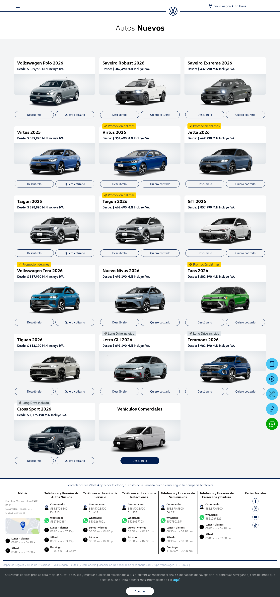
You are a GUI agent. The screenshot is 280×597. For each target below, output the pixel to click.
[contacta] (22, 525)
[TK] (255, 525)
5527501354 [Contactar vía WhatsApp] (61, 519)
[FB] (255, 502)
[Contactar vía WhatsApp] (272, 424)
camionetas (89, 564)
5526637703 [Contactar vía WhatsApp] (139, 519)
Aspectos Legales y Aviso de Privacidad (26, 564)
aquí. (176, 580)
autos (75, 564)
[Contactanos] (210, 6)
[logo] (173, 14)
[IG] (255, 510)
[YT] (255, 517)
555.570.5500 (214, 508)
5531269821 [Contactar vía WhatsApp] (100, 519)
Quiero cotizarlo (75, 114)
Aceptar (140, 591)
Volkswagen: (61, 564)
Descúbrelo (34, 114)
